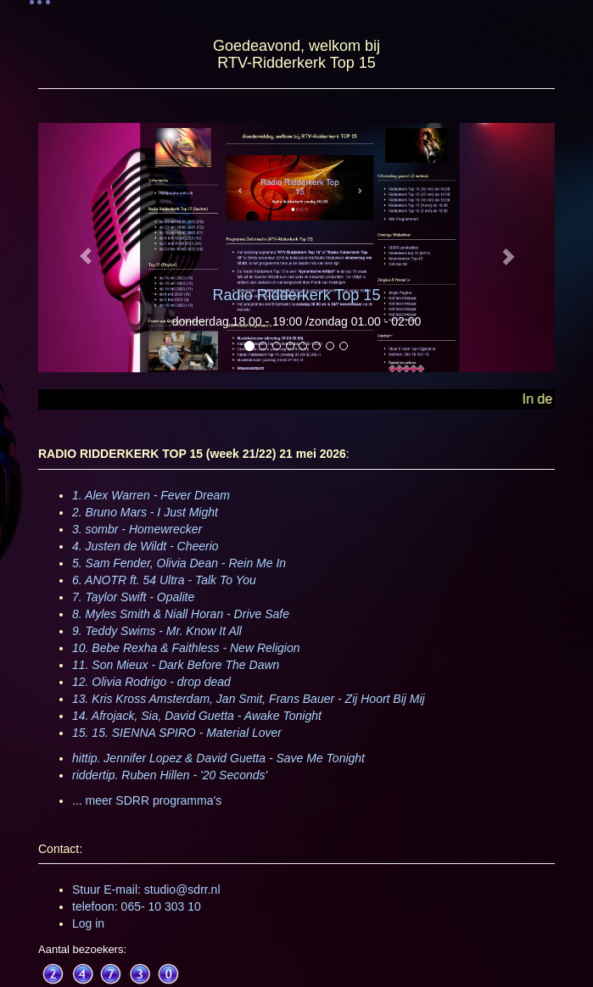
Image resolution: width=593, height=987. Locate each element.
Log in (88, 923)
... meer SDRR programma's (146, 800)
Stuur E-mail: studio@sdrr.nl (146, 889)
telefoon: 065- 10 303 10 (136, 906)
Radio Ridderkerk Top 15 (297, 295)
